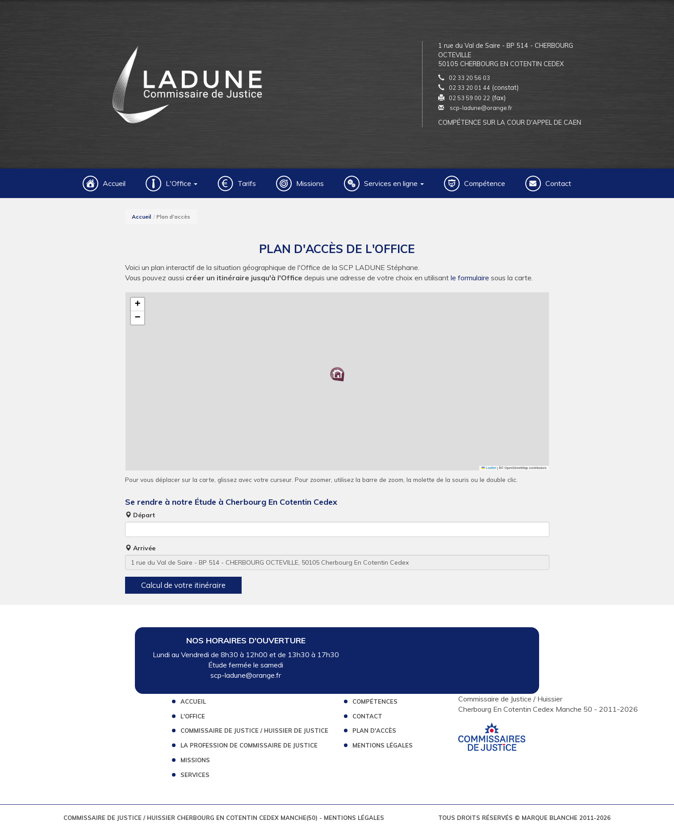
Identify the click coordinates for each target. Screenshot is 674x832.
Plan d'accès (374, 731)
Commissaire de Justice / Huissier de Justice (254, 731)
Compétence (484, 184)
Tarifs (247, 184)
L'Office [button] (181, 184)
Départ (140, 516)
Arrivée (140, 549)
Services (194, 776)
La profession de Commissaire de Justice (249, 746)
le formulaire (470, 279)
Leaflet (488, 469)
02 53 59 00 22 (469, 98)
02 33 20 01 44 (469, 88)
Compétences (375, 702)
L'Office (192, 717)
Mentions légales (382, 746)
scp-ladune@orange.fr (475, 108)
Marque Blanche (550, 819)
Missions (310, 184)
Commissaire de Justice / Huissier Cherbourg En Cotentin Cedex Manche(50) (191, 819)
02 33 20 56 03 (469, 78)
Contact (558, 184)
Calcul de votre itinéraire (183, 586)
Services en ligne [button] (394, 184)
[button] (337, 375)
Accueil (114, 184)
